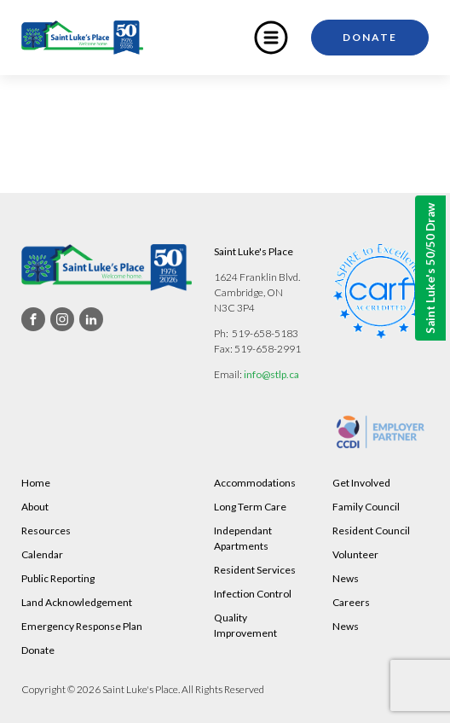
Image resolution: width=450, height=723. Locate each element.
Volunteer (355, 554)
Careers (351, 602)
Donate (370, 37)
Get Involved (361, 482)
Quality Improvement (245, 625)
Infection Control (252, 593)
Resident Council (371, 530)
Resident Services (255, 569)
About (35, 506)
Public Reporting (58, 578)
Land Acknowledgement (76, 602)
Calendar (42, 554)
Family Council (366, 506)
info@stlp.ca (271, 374)
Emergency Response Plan (81, 626)
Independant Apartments (243, 538)
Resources (46, 530)
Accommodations (255, 482)
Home (35, 482)
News (345, 578)
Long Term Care (250, 506)
